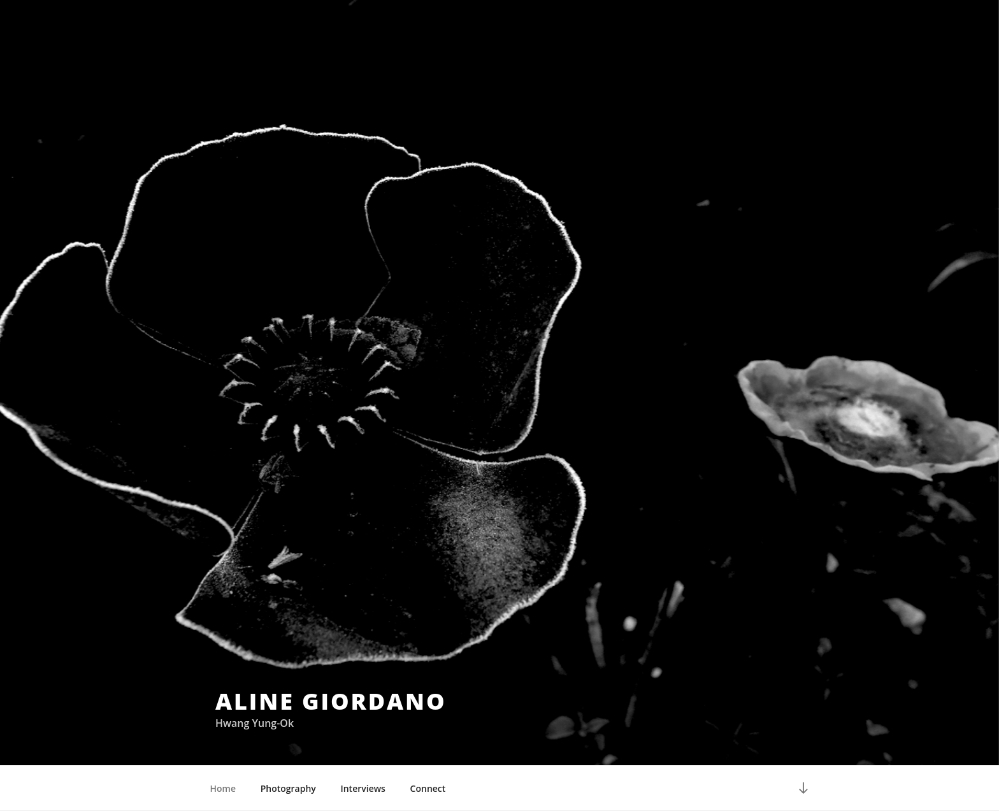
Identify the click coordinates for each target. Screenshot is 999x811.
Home (223, 788)
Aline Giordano (331, 701)
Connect (428, 788)
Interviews (362, 788)
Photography (288, 788)
